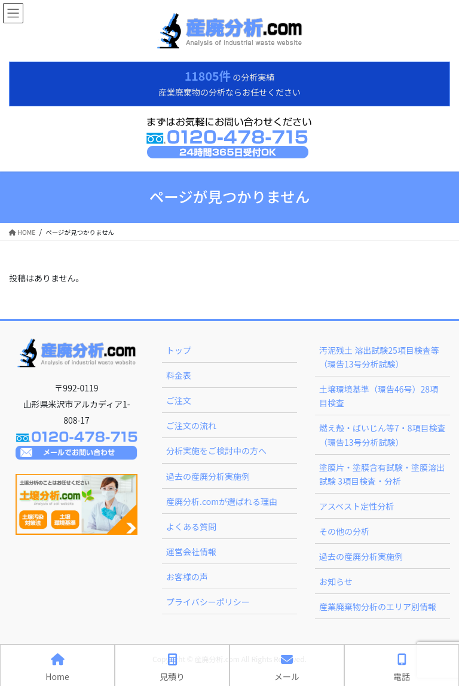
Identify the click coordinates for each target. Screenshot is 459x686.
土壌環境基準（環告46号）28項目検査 (378, 396)
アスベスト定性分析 (356, 506)
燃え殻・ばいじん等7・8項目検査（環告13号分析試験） (382, 435)
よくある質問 (191, 526)
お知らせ (336, 581)
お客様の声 (187, 577)
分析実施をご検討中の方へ (216, 451)
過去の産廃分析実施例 (208, 476)
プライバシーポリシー (208, 602)
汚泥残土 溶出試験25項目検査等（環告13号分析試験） (379, 357)
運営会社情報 (191, 552)
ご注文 (178, 400)
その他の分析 (344, 531)
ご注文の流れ (191, 425)
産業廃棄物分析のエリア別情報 (377, 606)
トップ (178, 350)
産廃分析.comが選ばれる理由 (221, 501)
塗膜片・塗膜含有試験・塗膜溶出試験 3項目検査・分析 (382, 474)
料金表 (178, 375)
